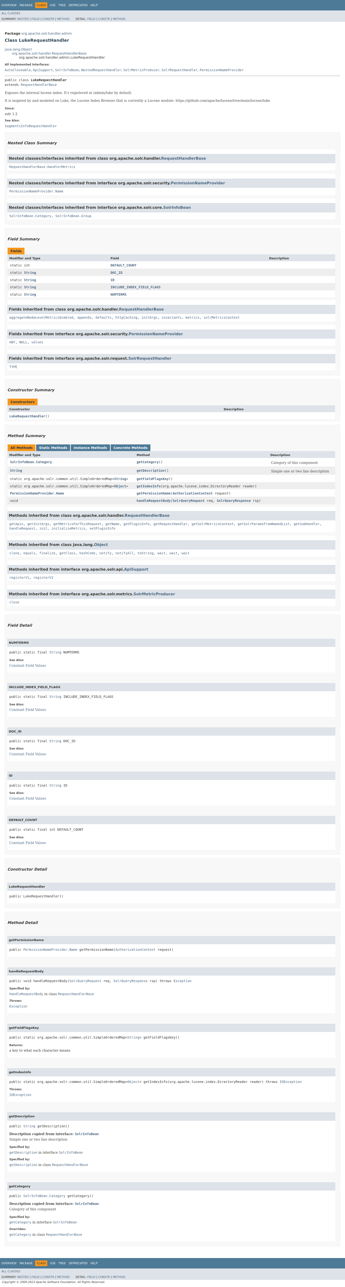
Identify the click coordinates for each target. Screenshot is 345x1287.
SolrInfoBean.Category (30, 216)
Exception (182, 981)
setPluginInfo (102, 528)
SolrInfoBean (67, 70)
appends (84, 317)
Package (26, 5)
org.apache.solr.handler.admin (46, 33)
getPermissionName (154, 493)
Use (53, 5)
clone (14, 553)
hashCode (87, 553)
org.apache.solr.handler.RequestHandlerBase (49, 53)
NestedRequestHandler (101, 70)
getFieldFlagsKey (153, 479)
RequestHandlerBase (39, 85)
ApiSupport (43, 70)
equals (29, 553)
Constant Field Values (27, 665)
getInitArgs (38, 524)
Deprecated (78, 5)
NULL (23, 342)
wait (162, 553)
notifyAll (124, 553)
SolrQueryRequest (189, 501)
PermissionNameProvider (222, 70)
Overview (9, 5)
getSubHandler (307, 524)
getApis (16, 524)
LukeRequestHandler (27, 416)
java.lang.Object (18, 49)
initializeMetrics (68, 528)
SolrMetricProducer (141, 70)
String (30, 273)
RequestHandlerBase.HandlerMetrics (42, 167)
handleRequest (22, 528)
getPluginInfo (136, 524)
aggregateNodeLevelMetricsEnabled (41, 317)
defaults (103, 317)
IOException (291, 1082)
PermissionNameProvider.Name (36, 191)
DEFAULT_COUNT (123, 265)
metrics (193, 317)
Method (63, 19)
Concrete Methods (131, 448)
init (43, 528)
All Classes (10, 13)
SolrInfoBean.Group (73, 216)
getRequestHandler (170, 524)
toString (145, 553)
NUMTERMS (118, 294)
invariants (172, 317)
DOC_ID (116, 273)
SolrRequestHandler (180, 70)
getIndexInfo (149, 486)
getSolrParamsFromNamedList (264, 524)
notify (105, 553)
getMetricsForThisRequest (77, 524)
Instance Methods (90, 448)
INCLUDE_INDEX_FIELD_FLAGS (135, 287)
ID (112, 280)
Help (94, 5)
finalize (47, 553)
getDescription (151, 470)
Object (120, 486)
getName (112, 524)
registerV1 (19, 577)
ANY (12, 342)
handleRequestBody (154, 501)
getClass (67, 553)
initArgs (149, 317)
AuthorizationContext (193, 493)
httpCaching (126, 317)
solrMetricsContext (222, 317)
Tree (62, 5)
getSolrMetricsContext (213, 524)
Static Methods (53, 448)
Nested (23, 19)
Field (35, 19)
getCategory (148, 462)
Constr (48, 19)
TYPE (13, 367)
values (37, 342)
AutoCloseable (18, 70)
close (14, 602)
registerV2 (43, 577)
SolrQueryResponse (234, 501)
